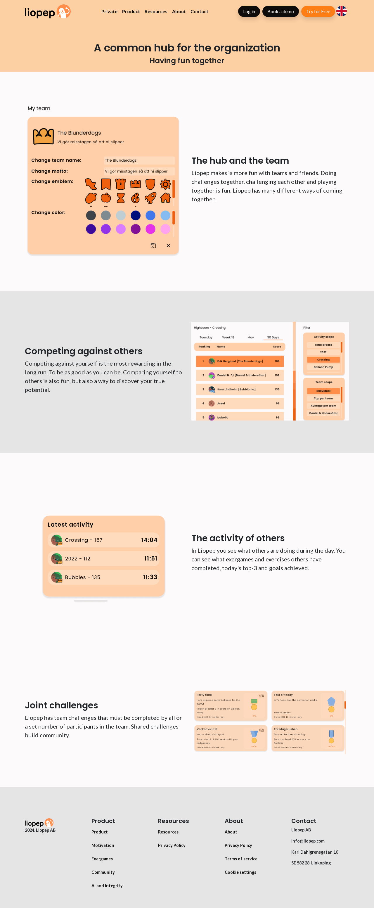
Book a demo (280, 11)
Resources (156, 11)
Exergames (102, 858)
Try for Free (318, 11)
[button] (341, 10)
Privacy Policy (172, 845)
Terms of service (241, 858)
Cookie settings (240, 872)
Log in (249, 11)
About (179, 11)
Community (103, 872)
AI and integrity (107, 885)
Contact (199, 11)
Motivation (102, 845)
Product (131, 11)
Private (109, 11)
